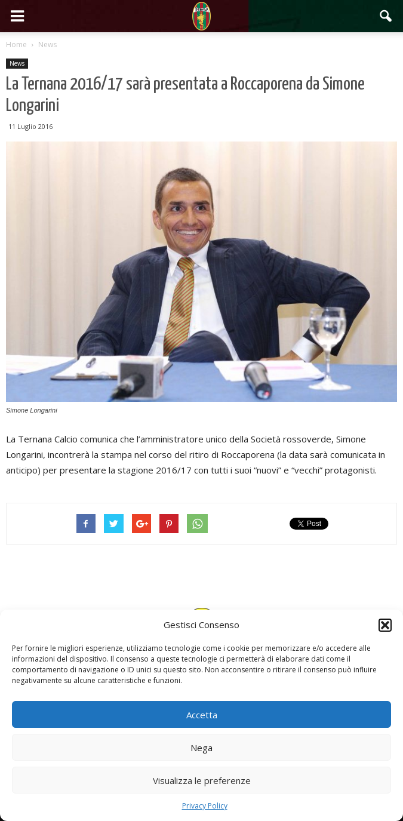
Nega (201, 748)
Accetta (201, 715)
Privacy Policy (204, 806)
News (17, 63)
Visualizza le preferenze (202, 780)
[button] (385, 625)
